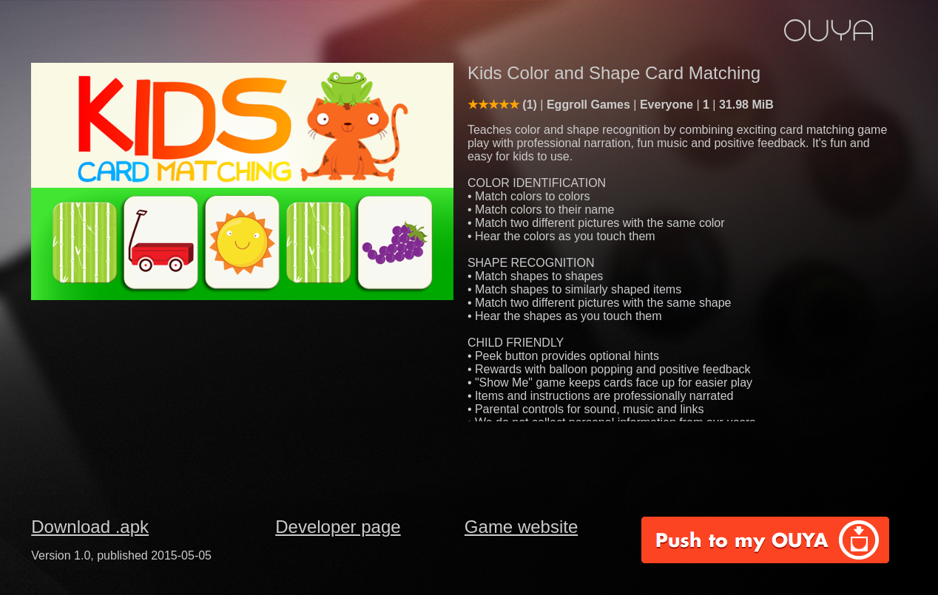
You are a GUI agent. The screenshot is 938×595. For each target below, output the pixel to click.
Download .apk (90, 527)
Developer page (337, 527)
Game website (521, 527)
